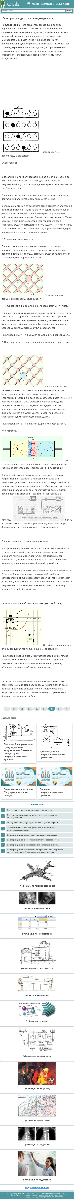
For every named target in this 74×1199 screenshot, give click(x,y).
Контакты (64, 4)
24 (44, 709)
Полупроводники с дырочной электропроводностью (32, 835)
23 (37, 709)
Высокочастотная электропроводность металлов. (31, 810)
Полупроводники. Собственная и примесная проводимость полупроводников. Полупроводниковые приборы (35, 850)
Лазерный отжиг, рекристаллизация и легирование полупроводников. (32, 816)
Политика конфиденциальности (51, 1196)
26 (59, 709)
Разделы (49, 4)
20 (14, 709)
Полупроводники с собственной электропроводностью (33, 839)
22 (29, 709)
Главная (35, 4)
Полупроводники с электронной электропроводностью (33, 844)
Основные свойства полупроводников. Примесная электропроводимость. (31, 828)
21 (22, 709)
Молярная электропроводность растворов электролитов (34, 822)
